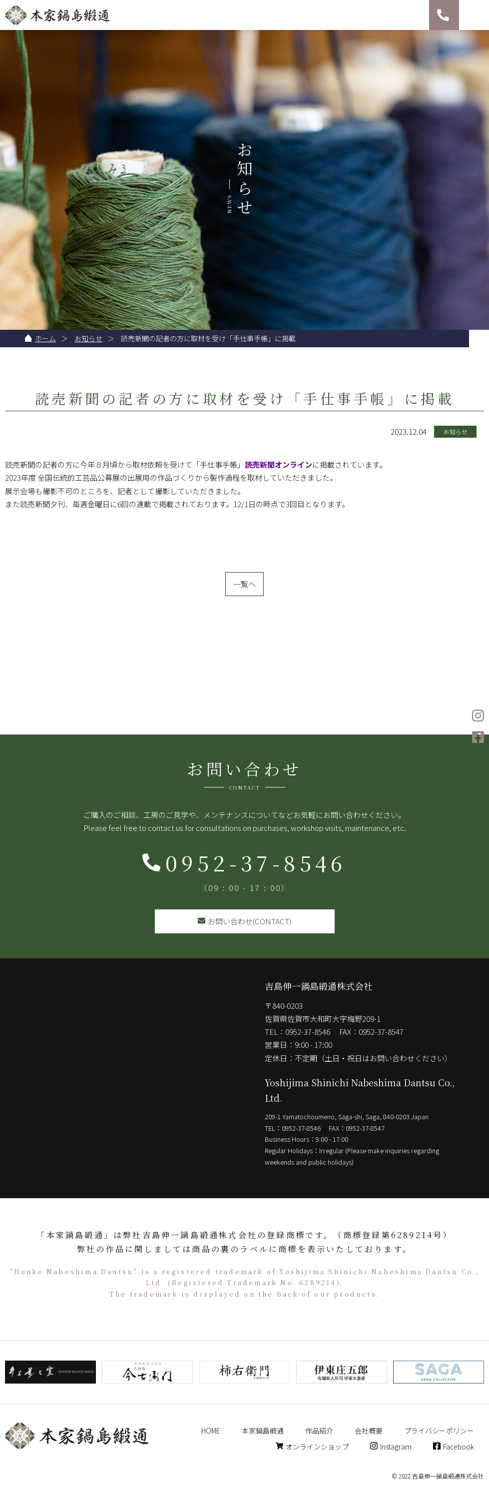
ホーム (45, 338)
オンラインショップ (312, 1447)
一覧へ (244, 584)
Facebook (453, 1447)
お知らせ (88, 338)
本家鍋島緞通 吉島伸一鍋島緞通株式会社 (57, 14)
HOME (210, 1431)
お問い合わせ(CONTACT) (244, 921)
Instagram (391, 1447)
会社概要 (369, 1431)
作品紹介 (319, 1431)
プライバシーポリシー (439, 1431)
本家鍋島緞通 (263, 1431)
